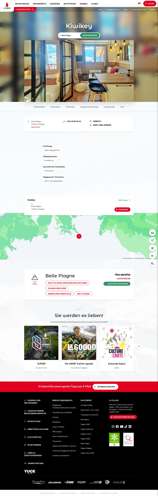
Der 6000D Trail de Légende (79, 363)
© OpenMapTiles (127, 258)
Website (95, 121)
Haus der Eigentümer (60, 436)
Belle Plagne (124, 200)
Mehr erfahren (90, 35)
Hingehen (123, 209)
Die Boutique (32, 421)
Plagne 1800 (85, 424)
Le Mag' (94, 4)
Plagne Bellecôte (87, 429)
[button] (138, 346)
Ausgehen (55, 4)
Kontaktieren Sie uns (124, 417)
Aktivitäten (70, 4)
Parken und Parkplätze (59, 294)
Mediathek (56, 422)
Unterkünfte (39, 4)
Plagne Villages (86, 448)
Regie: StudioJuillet (88, 493)
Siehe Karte (35, 127)
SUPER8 (41, 363)
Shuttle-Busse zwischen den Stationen (67, 283)
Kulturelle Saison (116, 363)
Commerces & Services (140, 9)
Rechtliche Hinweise (47, 493)
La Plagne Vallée (87, 405)
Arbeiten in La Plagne (36, 429)
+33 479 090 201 (123, 278)
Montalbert (85, 419)
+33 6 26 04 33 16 (72, 121)
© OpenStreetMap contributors (142, 258)
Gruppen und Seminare (61, 455)
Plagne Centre (86, 434)
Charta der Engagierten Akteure (64, 451)
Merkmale (70, 107)
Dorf (122, 107)
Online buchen (25, 9)
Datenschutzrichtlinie (68, 493)
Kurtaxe (55, 417)
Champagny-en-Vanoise (89, 415)
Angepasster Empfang (89, 107)
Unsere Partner (33, 463)
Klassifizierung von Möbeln (62, 412)
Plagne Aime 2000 (87, 453)
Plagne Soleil (85, 439)
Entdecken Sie (22, 4)
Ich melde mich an (106, 387)
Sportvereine (32, 445)
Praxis (126, 9)
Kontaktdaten (39, 107)
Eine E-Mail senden (100, 125)
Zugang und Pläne (57, 288)
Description (55, 107)
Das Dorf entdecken (118, 284)
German (139, 3)
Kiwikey (152, 9)
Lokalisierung (109, 107)
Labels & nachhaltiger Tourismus (64, 446)
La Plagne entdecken (114, 9)
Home (101, 9)
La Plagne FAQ (32, 437)
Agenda (83, 4)
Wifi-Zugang (83, 294)
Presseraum (57, 441)
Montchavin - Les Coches (90, 410)
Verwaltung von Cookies (109, 493)
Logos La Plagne (58, 427)
